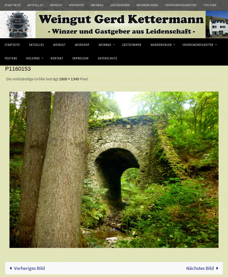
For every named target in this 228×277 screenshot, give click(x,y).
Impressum (53, 12)
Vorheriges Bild (26, 268)
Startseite (13, 5)
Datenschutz (78, 12)
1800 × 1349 (69, 78)
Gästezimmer (120, 5)
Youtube (209, 5)
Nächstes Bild (203, 268)
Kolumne (12, 12)
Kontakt (32, 12)
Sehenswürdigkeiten (181, 5)
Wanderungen (147, 5)
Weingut (56, 5)
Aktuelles (35, 5)
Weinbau (97, 5)
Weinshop (76, 5)
